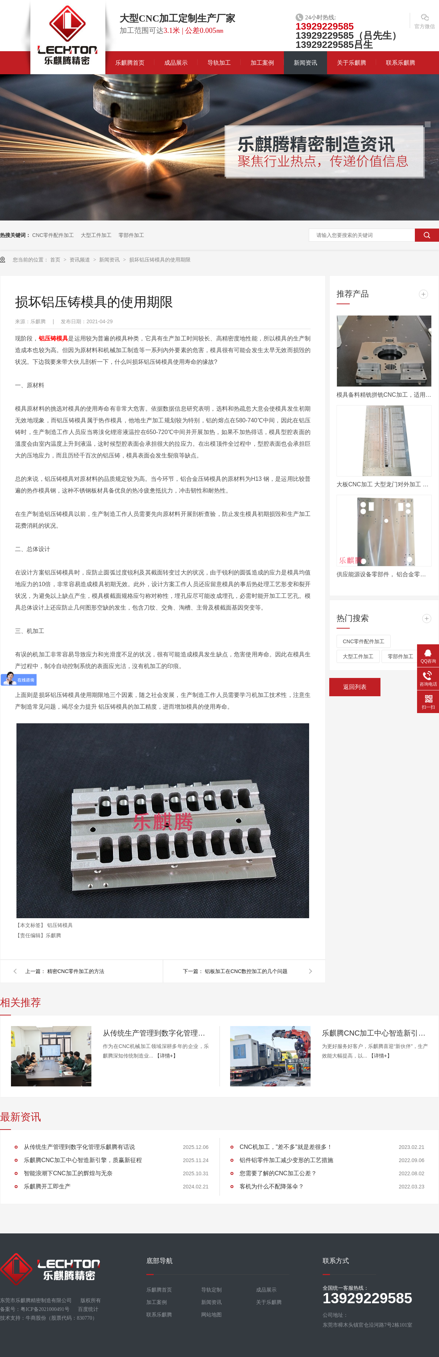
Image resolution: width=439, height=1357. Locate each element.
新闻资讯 (305, 63)
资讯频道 (80, 260)
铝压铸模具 (53, 338)
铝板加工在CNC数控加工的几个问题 (246, 971)
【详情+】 (166, 1056)
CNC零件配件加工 (53, 235)
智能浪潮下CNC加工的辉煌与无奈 (68, 1173)
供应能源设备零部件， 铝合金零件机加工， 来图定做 (384, 574)
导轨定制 (211, 1290)
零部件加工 (131, 235)
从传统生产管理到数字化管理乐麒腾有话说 (156, 1033)
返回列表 (355, 687)
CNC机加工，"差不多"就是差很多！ (286, 1147)
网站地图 (211, 1315)
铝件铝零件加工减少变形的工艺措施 (286, 1160)
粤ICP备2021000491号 (45, 1309)
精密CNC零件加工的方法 (75, 971)
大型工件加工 (96, 235)
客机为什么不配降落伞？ (272, 1186)
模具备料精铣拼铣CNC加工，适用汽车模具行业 (384, 395)
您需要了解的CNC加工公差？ (278, 1173)
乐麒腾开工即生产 (47, 1186)
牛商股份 (36, 1318)
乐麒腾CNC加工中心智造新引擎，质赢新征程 (375, 1033)
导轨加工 (219, 63)
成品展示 (176, 63)
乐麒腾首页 (130, 63)
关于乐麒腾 (351, 63)
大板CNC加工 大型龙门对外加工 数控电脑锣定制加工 (384, 484)
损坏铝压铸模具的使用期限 (160, 260)
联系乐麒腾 (400, 63)
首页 (56, 260)
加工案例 (262, 63)
